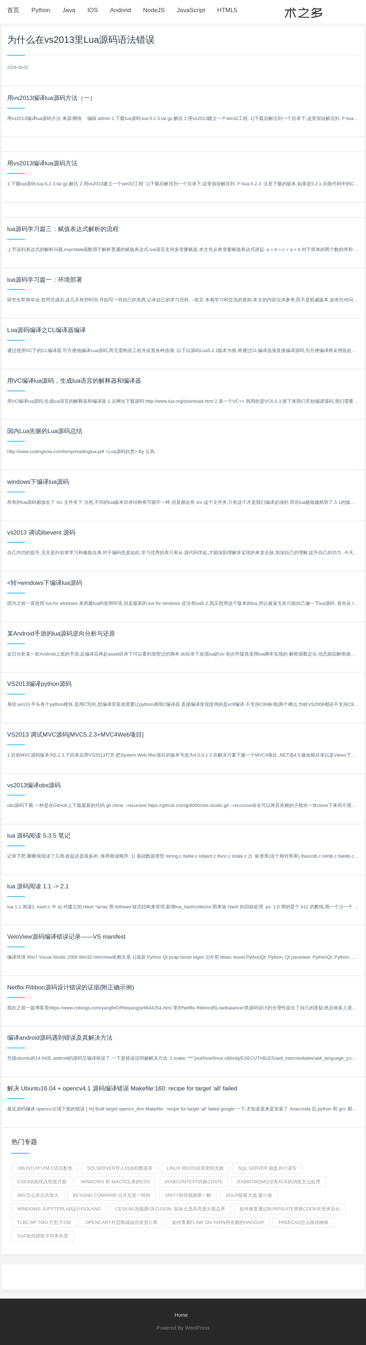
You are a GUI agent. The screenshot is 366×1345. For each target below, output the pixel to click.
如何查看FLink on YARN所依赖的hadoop (218, 1222)
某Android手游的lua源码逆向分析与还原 (61, 633)
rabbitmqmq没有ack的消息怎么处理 (278, 1181)
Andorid (120, 10)
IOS (93, 10)
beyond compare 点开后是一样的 (112, 1195)
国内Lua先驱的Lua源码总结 (44, 431)
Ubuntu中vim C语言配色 (45, 1168)
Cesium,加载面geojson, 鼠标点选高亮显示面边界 (170, 1208)
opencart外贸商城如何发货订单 (121, 1222)
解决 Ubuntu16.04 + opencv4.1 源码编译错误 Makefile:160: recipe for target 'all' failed (122, 1088)
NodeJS (153, 10)
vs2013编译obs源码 (34, 785)
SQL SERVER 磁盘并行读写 (267, 1168)
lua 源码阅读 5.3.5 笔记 (38, 835)
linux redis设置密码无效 (195, 1168)
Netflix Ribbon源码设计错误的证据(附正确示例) (70, 987)
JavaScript (191, 10)
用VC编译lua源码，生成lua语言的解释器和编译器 (74, 380)
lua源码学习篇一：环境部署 (44, 279)
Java (69, 10)
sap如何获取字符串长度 (42, 1236)
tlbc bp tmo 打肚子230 (44, 1222)
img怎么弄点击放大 (38, 1195)
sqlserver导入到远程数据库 (119, 1168)
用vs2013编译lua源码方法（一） (51, 98)
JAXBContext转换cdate (193, 1181)
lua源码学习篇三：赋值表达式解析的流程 (63, 229)
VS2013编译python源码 (39, 684)
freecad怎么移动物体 (303, 1222)
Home (181, 1315)
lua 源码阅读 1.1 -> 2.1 (38, 886)
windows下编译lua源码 (38, 481)
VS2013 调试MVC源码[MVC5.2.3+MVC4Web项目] (75, 734)
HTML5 (227, 10)
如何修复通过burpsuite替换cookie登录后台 (289, 1208)
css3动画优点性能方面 (41, 1181)
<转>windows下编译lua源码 (44, 582)
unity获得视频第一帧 (188, 1195)
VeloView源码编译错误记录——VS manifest (66, 936)
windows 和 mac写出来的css (115, 1181)
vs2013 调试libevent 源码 (41, 532)
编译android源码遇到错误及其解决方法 (60, 1037)
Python (40, 10)
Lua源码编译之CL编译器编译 (46, 330)
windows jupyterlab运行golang (59, 1208)
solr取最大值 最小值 (249, 1195)
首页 (13, 10)
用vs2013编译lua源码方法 (42, 163)
